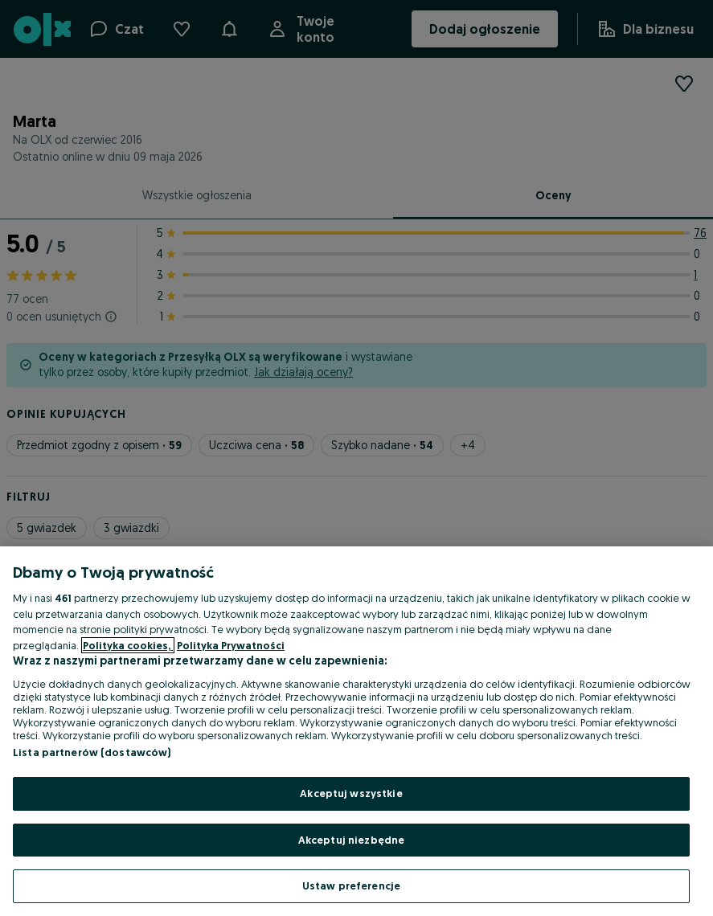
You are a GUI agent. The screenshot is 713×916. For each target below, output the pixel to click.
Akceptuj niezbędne (351, 839)
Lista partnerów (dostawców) (92, 752)
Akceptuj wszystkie (351, 793)
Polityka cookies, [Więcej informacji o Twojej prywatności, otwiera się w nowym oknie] (128, 645)
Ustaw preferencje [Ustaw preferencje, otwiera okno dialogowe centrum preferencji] (351, 885)
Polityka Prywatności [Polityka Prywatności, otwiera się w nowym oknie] (231, 645)
